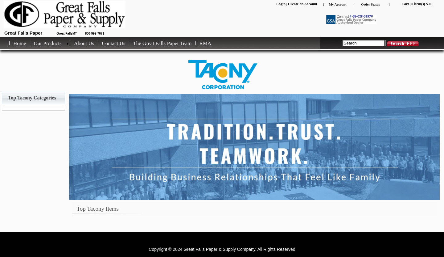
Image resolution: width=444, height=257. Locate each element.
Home (19, 43)
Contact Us (113, 43)
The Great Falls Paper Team (162, 43)
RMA (205, 43)
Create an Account (302, 4)
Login (281, 4)
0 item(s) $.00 (421, 4)
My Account (337, 4)
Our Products (48, 43)
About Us (84, 43)
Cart (405, 4)
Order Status (370, 4)
